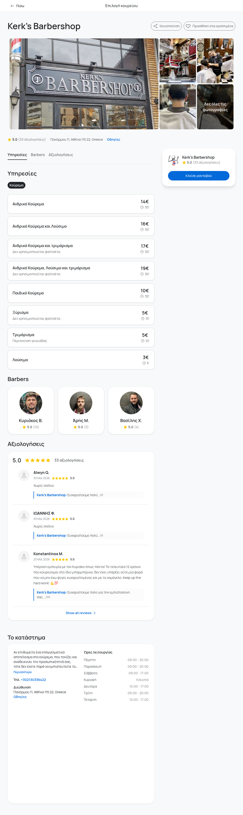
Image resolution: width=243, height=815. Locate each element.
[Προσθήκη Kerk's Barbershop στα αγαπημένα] (209, 26)
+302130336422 (33, 679)
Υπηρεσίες (17, 154)
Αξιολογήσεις (61, 154)
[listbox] (81, 156)
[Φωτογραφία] (84, 83)
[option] (17, 156)
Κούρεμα (16, 185)
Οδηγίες (113, 139)
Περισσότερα (23, 672)
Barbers (38, 154)
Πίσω (17, 6)
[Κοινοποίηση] (166, 26)
